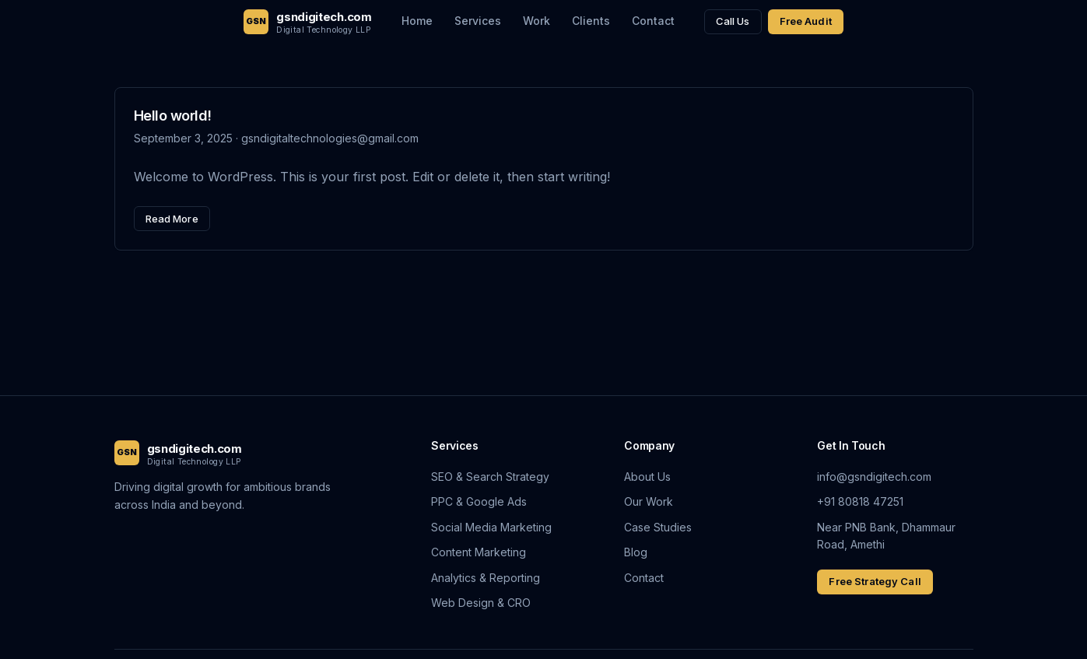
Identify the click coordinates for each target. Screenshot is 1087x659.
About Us (647, 476)
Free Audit (806, 21)
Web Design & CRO (481, 602)
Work (536, 20)
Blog (635, 552)
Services (477, 20)
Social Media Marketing (491, 527)
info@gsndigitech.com (874, 476)
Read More (172, 218)
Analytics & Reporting (485, 577)
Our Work (648, 501)
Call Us (733, 21)
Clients (591, 20)
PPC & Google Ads (479, 501)
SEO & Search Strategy (490, 476)
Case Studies (658, 527)
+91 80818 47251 (860, 501)
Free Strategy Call (874, 581)
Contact (653, 20)
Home (417, 20)
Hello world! (173, 115)
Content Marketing (478, 552)
